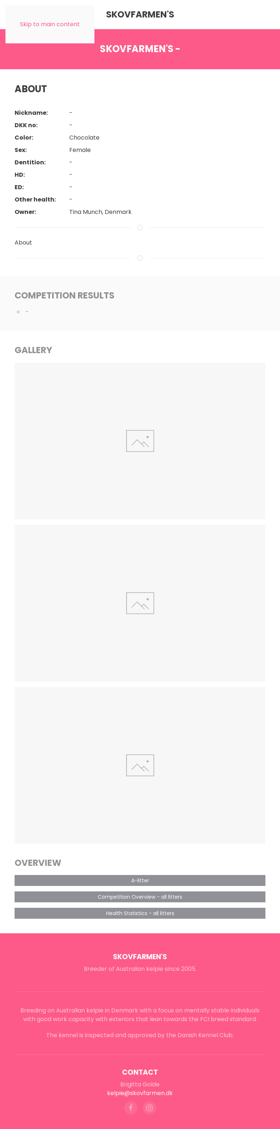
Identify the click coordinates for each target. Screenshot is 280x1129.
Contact (139, 1072)
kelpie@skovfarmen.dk (139, 1093)
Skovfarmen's (139, 957)
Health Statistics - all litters (140, 913)
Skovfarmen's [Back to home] (140, 14)
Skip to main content (50, 24)
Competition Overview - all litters (140, 897)
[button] (140, 441)
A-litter (140, 880)
